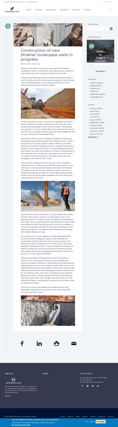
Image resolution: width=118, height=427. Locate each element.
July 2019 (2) (94, 117)
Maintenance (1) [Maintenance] (96, 86)
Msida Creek (51, 10)
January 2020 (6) (96, 134)
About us (76, 10)
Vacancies (64, 10)
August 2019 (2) (96, 120)
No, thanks (100, 422)
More (7, 396)
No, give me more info (21, 425)
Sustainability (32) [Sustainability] (96, 97)
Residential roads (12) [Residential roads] (97, 94)
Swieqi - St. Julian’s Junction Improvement (103, 57)
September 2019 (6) (97, 122)
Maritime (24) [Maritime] (95, 88)
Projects (93, 416)
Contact (87, 10)
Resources (101, 416)
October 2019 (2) (96, 125)
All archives (92, 137)
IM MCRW (38, 10)
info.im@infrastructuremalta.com (15, 2)
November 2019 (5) (97, 128)
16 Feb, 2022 (26, 64)
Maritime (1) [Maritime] (94, 91)
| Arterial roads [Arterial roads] (35, 64)
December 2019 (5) (97, 131)
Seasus (34, 416)
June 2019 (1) (95, 114)
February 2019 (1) (96, 108)
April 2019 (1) (94, 111)
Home (62, 416)
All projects (100, 78)
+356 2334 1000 (32, 2)
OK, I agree (89, 422)
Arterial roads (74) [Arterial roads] (96, 83)
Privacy (85, 416)
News (29, 10)
